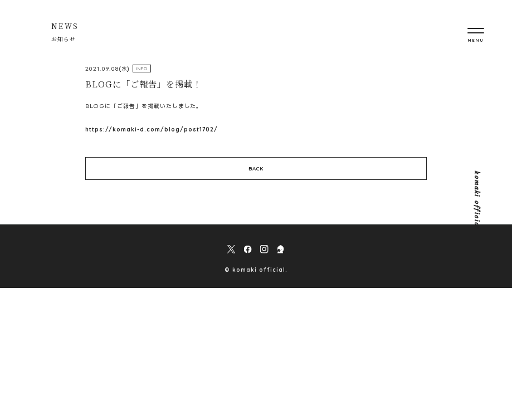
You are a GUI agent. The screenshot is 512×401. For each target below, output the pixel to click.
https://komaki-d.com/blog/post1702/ (151, 129)
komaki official (476, 200)
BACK (256, 168)
